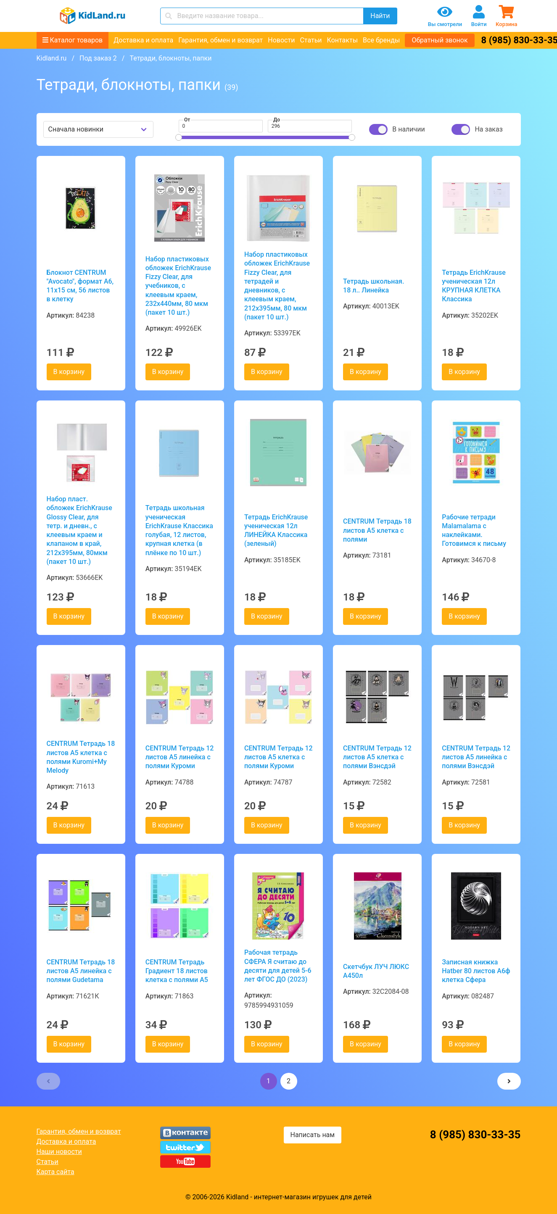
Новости (281, 40)
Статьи (311, 40)
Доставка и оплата (143, 40)
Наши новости (59, 1152)
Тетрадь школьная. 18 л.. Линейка (373, 285)
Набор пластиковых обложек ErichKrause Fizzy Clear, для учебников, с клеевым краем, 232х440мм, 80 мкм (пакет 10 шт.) (178, 286)
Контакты (342, 40)
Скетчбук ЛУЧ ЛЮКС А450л (376, 971)
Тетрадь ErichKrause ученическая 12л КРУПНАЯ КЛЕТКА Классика (474, 286)
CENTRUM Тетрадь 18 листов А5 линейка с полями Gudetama (81, 971)
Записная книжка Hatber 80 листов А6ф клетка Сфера (476, 971)
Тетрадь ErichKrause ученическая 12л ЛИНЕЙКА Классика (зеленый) (276, 530)
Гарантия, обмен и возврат (220, 40)
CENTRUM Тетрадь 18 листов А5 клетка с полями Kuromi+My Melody (81, 757)
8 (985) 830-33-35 (475, 1134)
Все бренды (381, 40)
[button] (48, 1081)
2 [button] (288, 1081)
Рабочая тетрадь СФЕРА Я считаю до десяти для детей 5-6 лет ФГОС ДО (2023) (277, 965)
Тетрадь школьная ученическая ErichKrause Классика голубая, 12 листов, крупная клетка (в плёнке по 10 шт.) (179, 530)
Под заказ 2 (98, 58)
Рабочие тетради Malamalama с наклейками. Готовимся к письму (474, 530)
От (187, 120)
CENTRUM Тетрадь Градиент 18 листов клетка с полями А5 (176, 971)
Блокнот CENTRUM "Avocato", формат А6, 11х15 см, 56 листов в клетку (80, 286)
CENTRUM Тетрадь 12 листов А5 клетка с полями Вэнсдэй (377, 757)
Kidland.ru (52, 58)
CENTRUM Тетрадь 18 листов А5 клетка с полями (377, 530)
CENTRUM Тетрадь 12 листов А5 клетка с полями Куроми (278, 757)
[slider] (178, 137)
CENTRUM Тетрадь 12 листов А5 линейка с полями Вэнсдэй (476, 757)
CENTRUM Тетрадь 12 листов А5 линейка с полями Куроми (179, 757)
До (276, 120)
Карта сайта (55, 1172)
